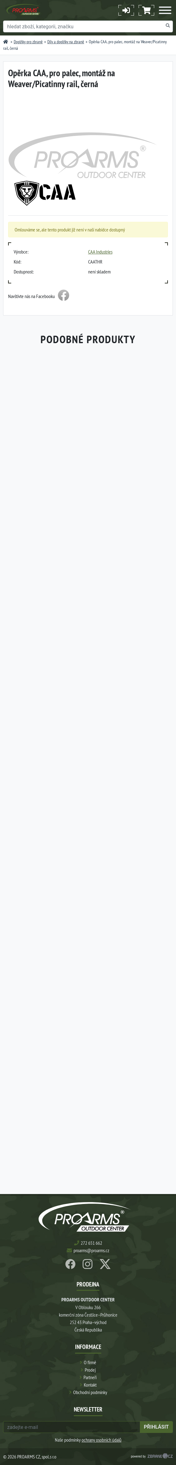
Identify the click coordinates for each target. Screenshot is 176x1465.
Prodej (90, 1370)
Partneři (90, 1377)
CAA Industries (100, 252)
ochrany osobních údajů (101, 1440)
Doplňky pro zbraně (28, 41)
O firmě (90, 1362)
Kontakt (90, 1385)
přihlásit (156, 1427)
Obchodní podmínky (90, 1392)
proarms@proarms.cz (91, 1250)
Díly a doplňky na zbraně (65, 41)
